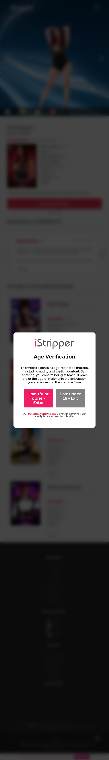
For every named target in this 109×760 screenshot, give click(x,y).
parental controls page (43, 413)
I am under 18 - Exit (70, 395)
